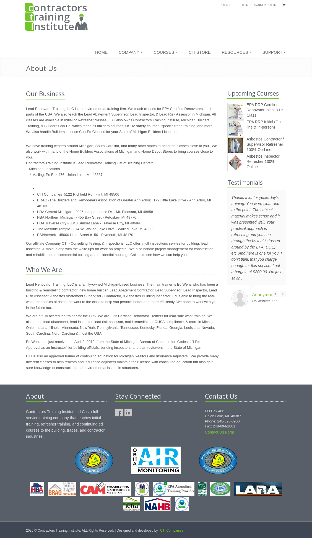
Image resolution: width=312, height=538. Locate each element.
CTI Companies (171, 530)
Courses (166, 52)
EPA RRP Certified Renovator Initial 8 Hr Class (265, 110)
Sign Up (227, 5)
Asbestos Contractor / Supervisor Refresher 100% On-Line (265, 144)
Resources (237, 52)
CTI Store (200, 52)
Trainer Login (264, 5)
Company (131, 52)
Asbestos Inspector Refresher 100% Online (263, 161)
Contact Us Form (219, 432)
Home (101, 52)
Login (243, 5)
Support (274, 52)
